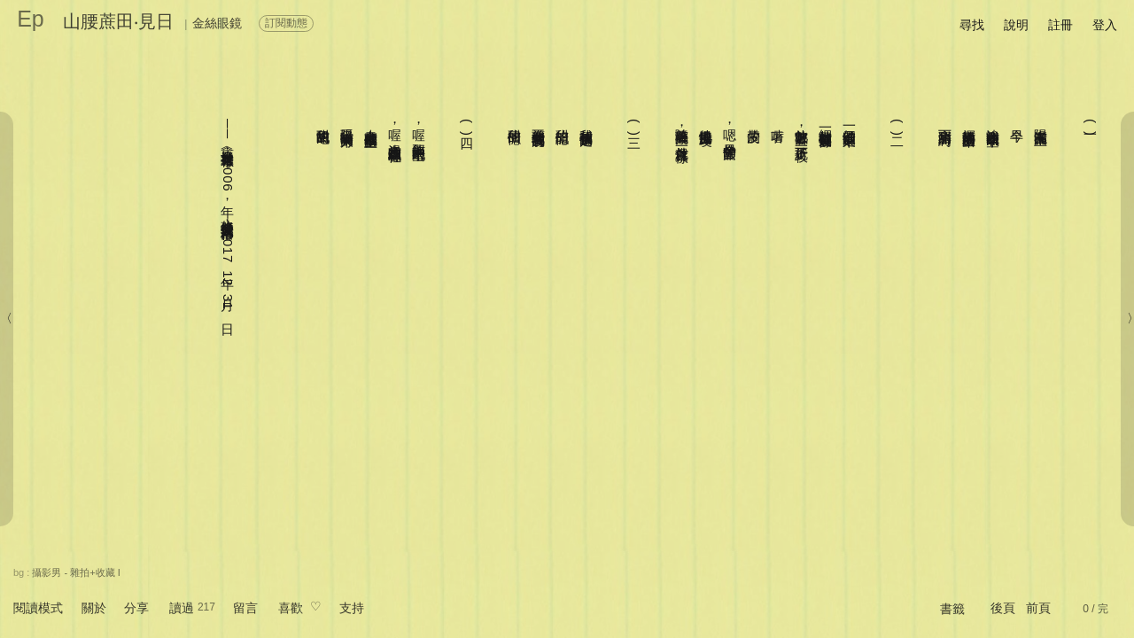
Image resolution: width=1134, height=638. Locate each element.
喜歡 (290, 608)
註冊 (1060, 25)
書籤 (952, 609)
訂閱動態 (286, 23)
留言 (245, 608)
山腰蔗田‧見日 (118, 21)
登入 (1104, 25)
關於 (94, 608)
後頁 (1002, 608)
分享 (136, 608)
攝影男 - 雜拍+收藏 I (76, 572)
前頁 (1038, 608)
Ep (30, 18)
